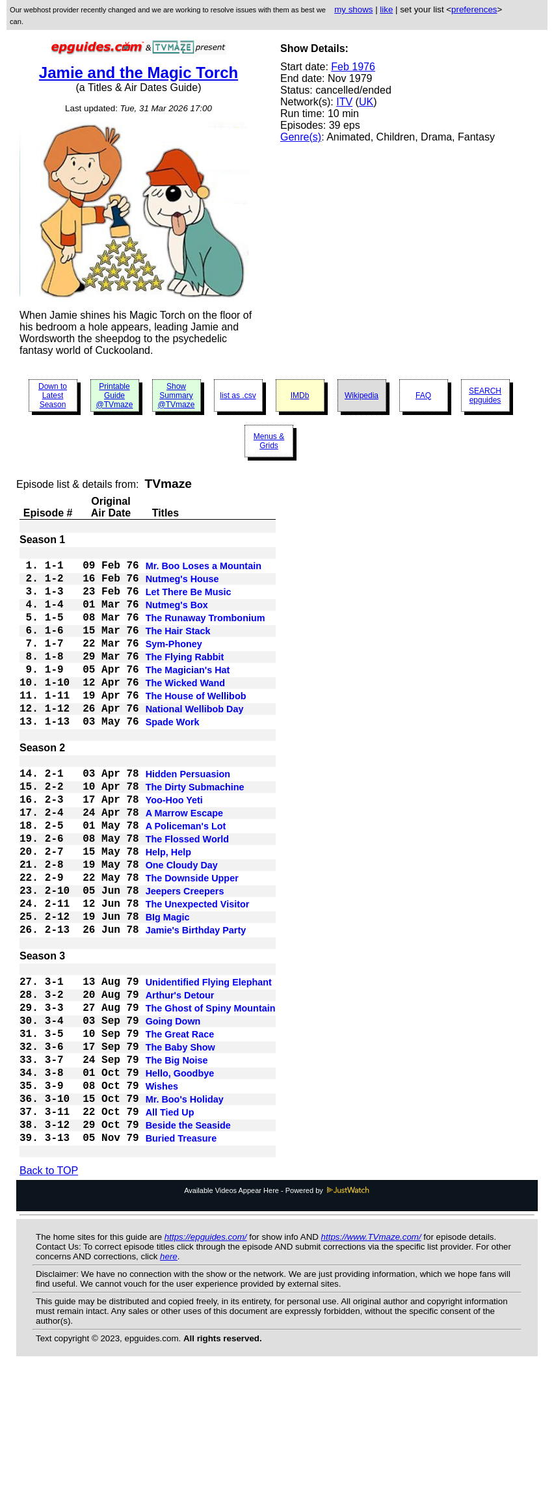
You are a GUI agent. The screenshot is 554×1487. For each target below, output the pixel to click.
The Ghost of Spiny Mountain (211, 1095)
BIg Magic (168, 989)
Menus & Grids (269, 441)
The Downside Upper (192, 942)
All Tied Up (170, 1220)
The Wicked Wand (185, 710)
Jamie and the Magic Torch (138, 72)
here (169, 1371)
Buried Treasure (181, 1251)
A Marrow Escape (184, 864)
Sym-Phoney (174, 663)
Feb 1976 (353, 66)
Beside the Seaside (188, 1236)
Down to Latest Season (52, 395)
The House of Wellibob (196, 726)
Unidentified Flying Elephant (209, 1064)
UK (366, 101)
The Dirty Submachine (195, 832)
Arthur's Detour (180, 1080)
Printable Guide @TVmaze (114, 395)
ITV (344, 101)
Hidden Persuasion (188, 817)
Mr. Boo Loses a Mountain (203, 570)
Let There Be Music (188, 601)
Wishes (162, 1189)
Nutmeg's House (182, 585)
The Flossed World (187, 895)
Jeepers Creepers (185, 957)
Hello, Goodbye (180, 1173)
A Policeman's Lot (186, 879)
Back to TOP (49, 1285)
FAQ (423, 395)
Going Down (173, 1111)
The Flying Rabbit (185, 679)
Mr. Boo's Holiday (185, 1204)
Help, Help (168, 910)
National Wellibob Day (195, 741)
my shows (353, 9)
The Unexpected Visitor (198, 973)
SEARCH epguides (485, 395)
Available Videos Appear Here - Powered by (277, 1305)
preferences (474, 9)
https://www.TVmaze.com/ (371, 1351)
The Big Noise (177, 1158)
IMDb (300, 395)
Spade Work (173, 757)
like (386, 9)
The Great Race (180, 1126)
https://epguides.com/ (206, 1351)
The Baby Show (180, 1142)
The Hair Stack (178, 648)
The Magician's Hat (188, 695)
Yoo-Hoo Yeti (174, 848)
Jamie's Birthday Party (196, 1004)
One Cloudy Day (182, 926)
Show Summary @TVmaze (176, 395)
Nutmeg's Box (177, 616)
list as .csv (238, 395)
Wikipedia (361, 395)
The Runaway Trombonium (205, 632)
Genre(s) (300, 136)
